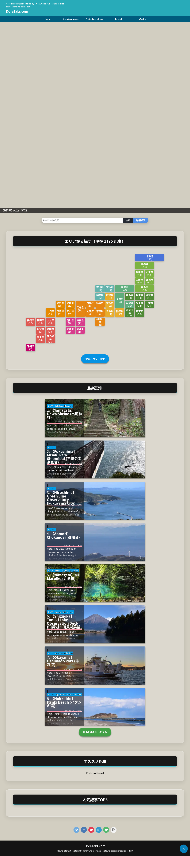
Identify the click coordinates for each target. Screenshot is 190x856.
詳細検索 (140, 220)
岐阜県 (110, 296)
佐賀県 (40, 330)
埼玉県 (139, 304)
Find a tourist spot (95, 19)
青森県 (144, 265)
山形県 (139, 281)
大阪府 (90, 312)
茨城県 (149, 296)
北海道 (149, 257)
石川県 (100, 288)
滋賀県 (100, 304)
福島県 (144, 288)
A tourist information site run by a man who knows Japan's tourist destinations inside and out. (95, 850)
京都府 (90, 304)
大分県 (50, 321)
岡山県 (70, 312)
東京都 (139, 312)
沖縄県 (30, 348)
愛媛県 (70, 330)
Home (47, 19)
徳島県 (80, 321)
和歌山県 (100, 322)
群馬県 (129, 296)
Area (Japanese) (71, 19)
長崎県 (30, 321)
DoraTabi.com (17, 11)
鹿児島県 (50, 338)
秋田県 (139, 273)
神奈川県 (129, 312)
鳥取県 (70, 304)
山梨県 (129, 304)
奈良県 (100, 312)
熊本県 (40, 338)
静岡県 (119, 312)
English (118, 19)
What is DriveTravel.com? (142, 20)
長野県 (119, 300)
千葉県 (149, 304)
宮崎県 (50, 330)
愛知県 (110, 304)
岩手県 (149, 273)
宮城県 (149, 281)
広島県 (60, 312)
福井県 (100, 296)
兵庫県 (80, 309)
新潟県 (124, 288)
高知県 (80, 330)
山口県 (50, 312)
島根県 (60, 304)
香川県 (70, 321)
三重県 (110, 312)
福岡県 (40, 321)
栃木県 (139, 296)
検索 (127, 220)
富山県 (110, 288)
